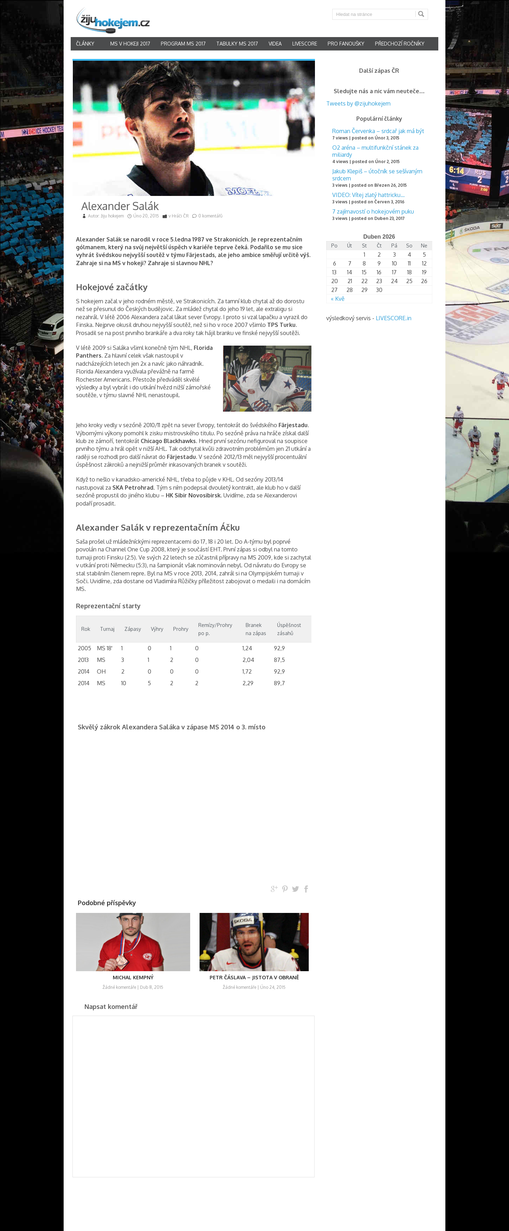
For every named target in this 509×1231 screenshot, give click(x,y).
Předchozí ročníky (400, 44)
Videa (275, 44)
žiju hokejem (112, 216)
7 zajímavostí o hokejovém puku (373, 211)
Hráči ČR (180, 216)
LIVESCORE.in (393, 318)
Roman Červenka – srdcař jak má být (378, 131)
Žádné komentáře (119, 987)
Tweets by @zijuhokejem (358, 103)
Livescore (304, 44)
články (85, 44)
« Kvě (338, 298)
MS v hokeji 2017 (130, 44)
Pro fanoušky (346, 44)
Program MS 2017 (183, 44)
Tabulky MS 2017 (237, 44)
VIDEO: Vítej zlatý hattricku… (368, 194)
